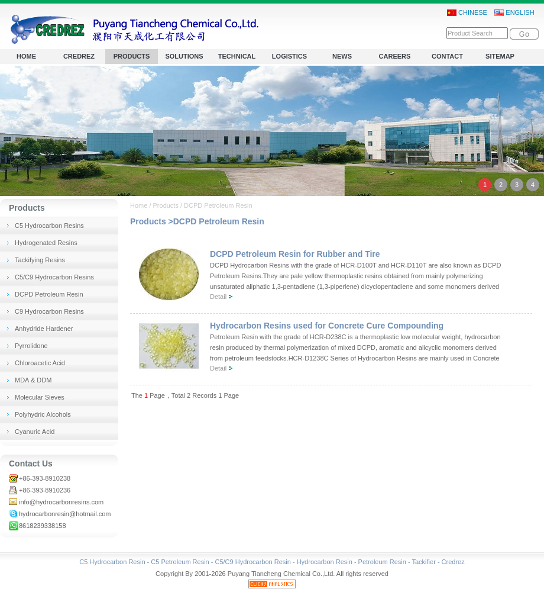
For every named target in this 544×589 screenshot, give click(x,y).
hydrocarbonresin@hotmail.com (65, 513)
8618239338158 (42, 525)
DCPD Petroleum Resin (49, 294)
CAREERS (395, 56)
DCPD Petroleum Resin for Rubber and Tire (295, 254)
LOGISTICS (289, 56)
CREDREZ (79, 56)
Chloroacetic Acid (40, 362)
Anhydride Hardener (44, 328)
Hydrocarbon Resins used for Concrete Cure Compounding (326, 325)
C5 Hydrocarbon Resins (49, 225)
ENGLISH (514, 12)
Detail (218, 296)
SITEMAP (499, 56)
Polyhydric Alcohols (43, 414)
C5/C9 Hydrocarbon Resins (54, 277)
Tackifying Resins (40, 259)
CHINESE (467, 12)
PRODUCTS (132, 56)
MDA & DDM (33, 380)
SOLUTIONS (184, 56)
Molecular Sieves (39, 397)
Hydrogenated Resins (46, 242)
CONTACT (447, 56)
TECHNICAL (237, 56)
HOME (26, 56)
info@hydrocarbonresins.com (61, 502)
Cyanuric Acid (34, 431)
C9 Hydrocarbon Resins (49, 311)
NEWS (342, 56)
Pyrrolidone (31, 345)
